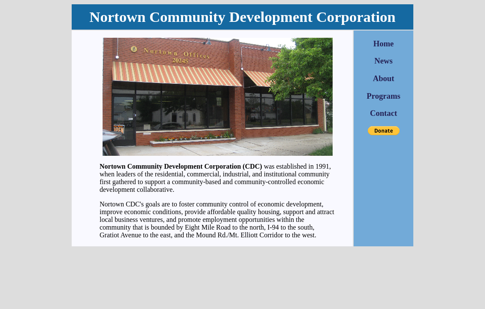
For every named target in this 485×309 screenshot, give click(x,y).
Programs (383, 95)
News (383, 60)
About (383, 78)
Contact (383, 113)
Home (383, 43)
